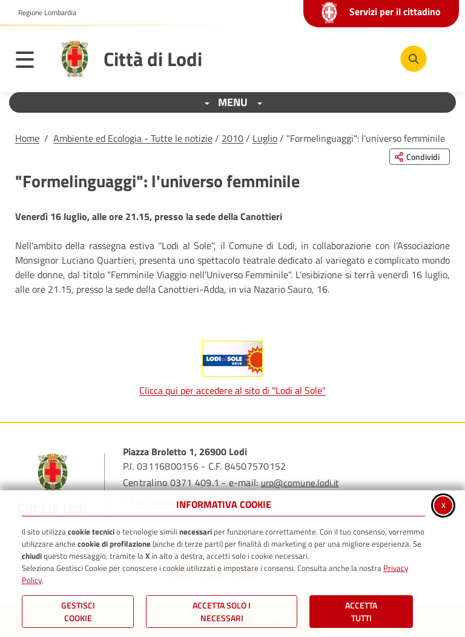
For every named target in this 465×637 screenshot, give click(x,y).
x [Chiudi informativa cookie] (443, 504)
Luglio (264, 138)
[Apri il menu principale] (31, 62)
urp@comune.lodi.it (299, 483)
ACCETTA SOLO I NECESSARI (222, 611)
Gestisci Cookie (78, 611)
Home (27, 138)
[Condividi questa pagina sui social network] (419, 156)
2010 (232, 138)
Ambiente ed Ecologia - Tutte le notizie (133, 138)
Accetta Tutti (361, 611)
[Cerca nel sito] (413, 58)
